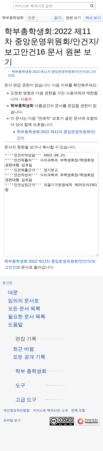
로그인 (7, 303)
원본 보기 (73, 18)
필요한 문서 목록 (26, 337)
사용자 (26, 99)
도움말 (15, 345)
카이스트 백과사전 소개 (50, 431)
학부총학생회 (13, 18)
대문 (13, 313)
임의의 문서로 (23, 321)
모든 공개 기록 (29, 377)
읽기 (58, 18)
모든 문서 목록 (24, 329)
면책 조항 (78, 431)
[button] (26, 359)
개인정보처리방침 (16, 431)
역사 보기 (93, 18)
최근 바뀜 (23, 369)
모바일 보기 (12, 441)
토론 (31, 18)
